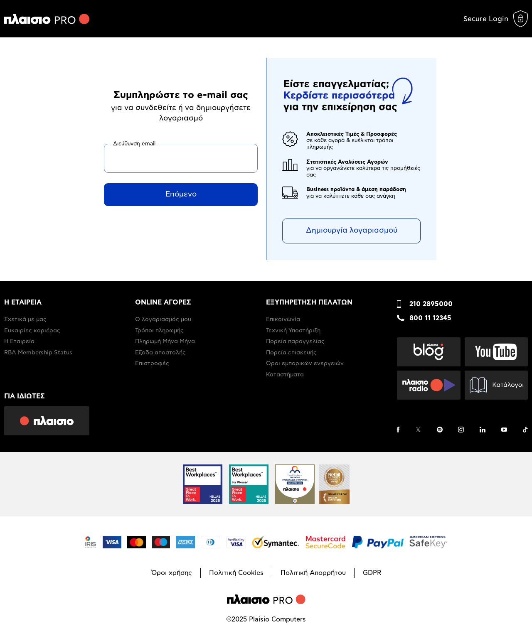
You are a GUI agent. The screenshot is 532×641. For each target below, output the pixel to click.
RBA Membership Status (38, 353)
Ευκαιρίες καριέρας (32, 331)
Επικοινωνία (283, 319)
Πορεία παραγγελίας (295, 341)
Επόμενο (181, 194)
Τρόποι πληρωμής (159, 331)
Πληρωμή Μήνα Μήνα (165, 341)
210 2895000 (431, 304)
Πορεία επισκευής (291, 353)
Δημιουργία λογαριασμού (351, 230)
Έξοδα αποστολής (160, 353)
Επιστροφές (152, 363)
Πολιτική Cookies (236, 573)
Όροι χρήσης (171, 573)
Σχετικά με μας (25, 319)
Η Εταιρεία (19, 341)
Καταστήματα (285, 375)
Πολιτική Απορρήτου (313, 573)
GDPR (372, 573)
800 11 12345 (430, 318)
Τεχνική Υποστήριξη (293, 331)
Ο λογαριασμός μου (163, 319)
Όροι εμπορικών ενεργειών (305, 363)
